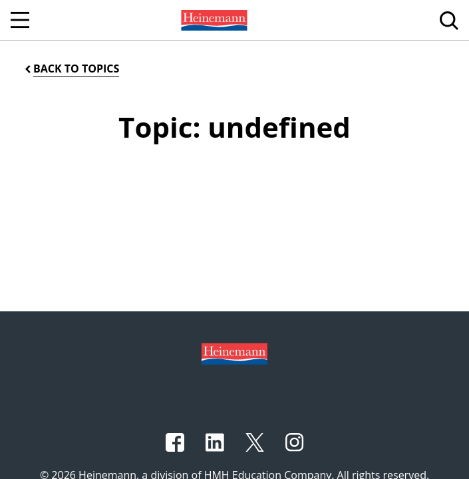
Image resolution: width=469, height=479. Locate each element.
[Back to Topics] (71, 69)
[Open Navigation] (20, 20)
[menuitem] (212, 20)
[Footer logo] (234, 352)
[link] (212, 20)
